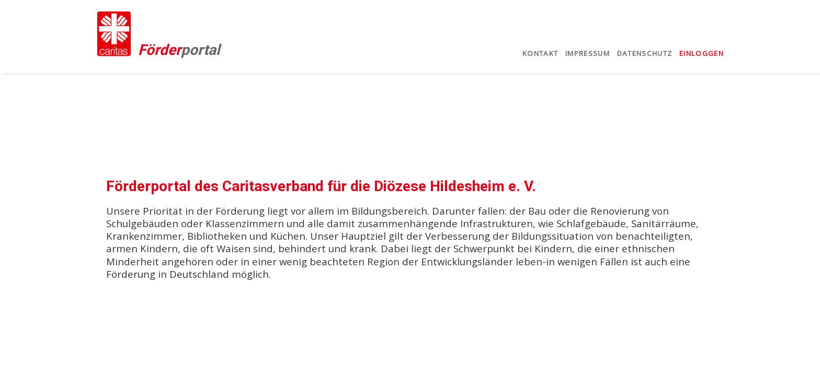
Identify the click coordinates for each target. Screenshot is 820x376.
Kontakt (540, 53)
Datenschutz (645, 53)
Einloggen (701, 53)
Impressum (587, 53)
